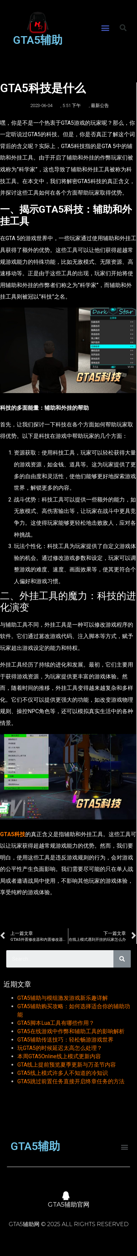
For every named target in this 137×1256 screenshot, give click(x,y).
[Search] (122, 959)
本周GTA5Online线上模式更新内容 (59, 1056)
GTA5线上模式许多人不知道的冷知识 (62, 1073)
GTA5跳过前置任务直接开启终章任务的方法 (71, 1081)
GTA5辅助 (37, 40)
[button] (105, 28)
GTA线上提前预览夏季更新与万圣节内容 (66, 1064)
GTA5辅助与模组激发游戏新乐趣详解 (62, 998)
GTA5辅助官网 (68, 1204)
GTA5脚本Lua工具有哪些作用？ (55, 1023)
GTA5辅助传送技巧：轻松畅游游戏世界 (65, 1039)
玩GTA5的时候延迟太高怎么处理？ (59, 1048)
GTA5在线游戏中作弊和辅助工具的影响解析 (71, 1031)
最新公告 (100, 105)
